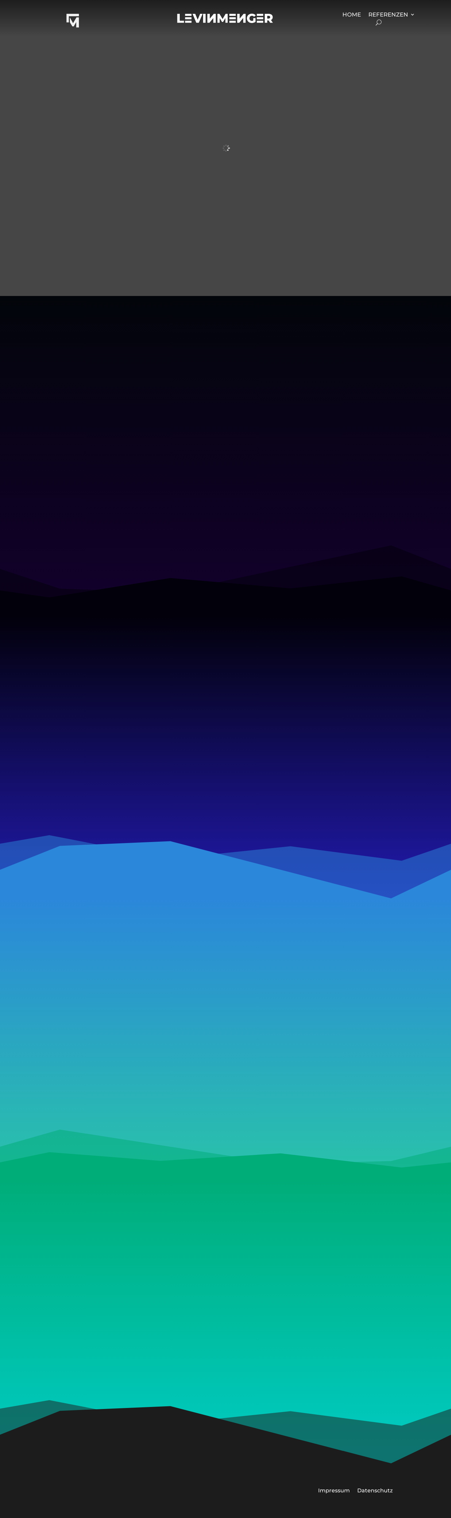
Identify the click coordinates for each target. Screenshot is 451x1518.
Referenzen (388, 15)
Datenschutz (375, 1490)
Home (351, 15)
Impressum (334, 1490)
